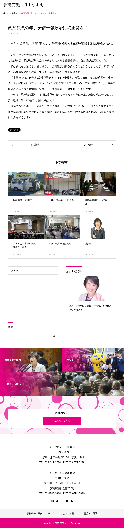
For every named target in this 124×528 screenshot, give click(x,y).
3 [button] (94, 298)
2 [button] (91, 298)
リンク (51, 513)
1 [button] (88, 298)
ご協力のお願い (68, 513)
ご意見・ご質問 (62, 420)
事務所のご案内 (34, 513)
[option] (91, 295)
